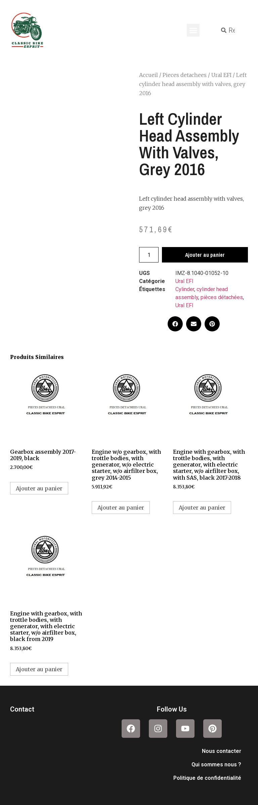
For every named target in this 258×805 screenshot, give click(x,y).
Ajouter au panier (205, 254)
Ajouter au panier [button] (39, 488)
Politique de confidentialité (207, 778)
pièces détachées (222, 297)
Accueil (148, 75)
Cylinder (184, 289)
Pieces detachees (185, 75)
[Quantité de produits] (149, 255)
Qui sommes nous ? (216, 764)
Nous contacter (221, 751)
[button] (193, 30)
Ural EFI (221, 75)
